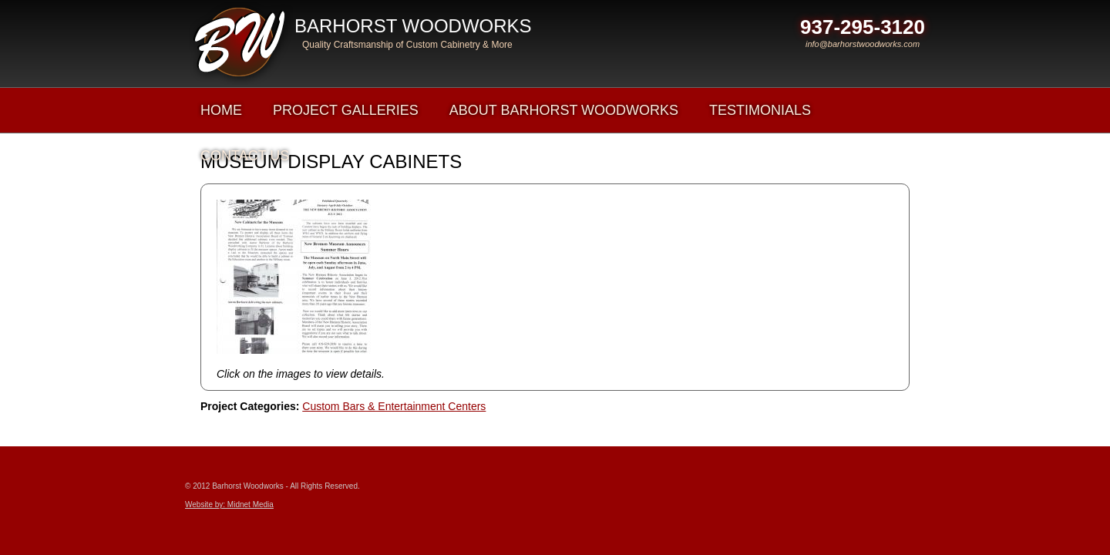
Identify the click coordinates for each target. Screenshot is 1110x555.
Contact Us (244, 155)
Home (221, 110)
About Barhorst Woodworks (563, 110)
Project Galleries (346, 110)
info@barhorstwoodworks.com (863, 44)
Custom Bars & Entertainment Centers (394, 406)
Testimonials (760, 110)
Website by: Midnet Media (229, 504)
